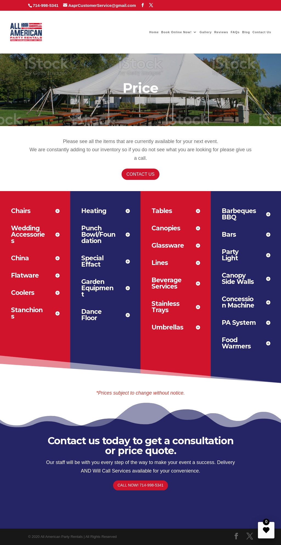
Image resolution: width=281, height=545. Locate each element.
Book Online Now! (176, 32)
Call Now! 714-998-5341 (140, 485)
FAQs (235, 32)
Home (154, 32)
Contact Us (261, 32)
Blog (246, 32)
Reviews (221, 32)
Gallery (205, 32)
